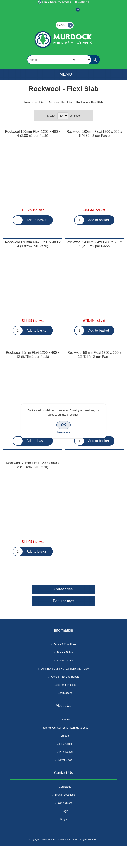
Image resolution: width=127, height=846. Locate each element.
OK (63, 425)
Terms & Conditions (65, 644)
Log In (63, 11)
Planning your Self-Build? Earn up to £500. (65, 727)
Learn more (63, 432)
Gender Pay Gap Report (65, 676)
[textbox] (59, 59)
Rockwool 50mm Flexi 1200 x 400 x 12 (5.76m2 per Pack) (33, 354)
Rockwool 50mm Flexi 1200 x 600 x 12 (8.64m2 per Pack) (94, 354)
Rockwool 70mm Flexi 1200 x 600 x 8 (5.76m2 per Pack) (33, 465)
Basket (74, 11)
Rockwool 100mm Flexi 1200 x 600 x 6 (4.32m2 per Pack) (94, 133)
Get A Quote (65, 802)
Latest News (65, 760)
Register (52, 11)
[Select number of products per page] (62, 115)
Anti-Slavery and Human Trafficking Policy (65, 668)
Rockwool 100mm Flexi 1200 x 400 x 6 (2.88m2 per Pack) (32, 133)
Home (27, 102)
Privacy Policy (65, 652)
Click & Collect (65, 743)
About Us (65, 719)
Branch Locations (65, 794)
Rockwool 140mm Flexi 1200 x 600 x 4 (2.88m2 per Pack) (94, 244)
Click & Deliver (65, 752)
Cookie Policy (65, 660)
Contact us (65, 786)
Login (65, 811)
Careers (65, 735)
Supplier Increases (64, 684)
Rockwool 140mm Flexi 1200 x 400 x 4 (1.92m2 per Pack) (32, 244)
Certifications (65, 693)
